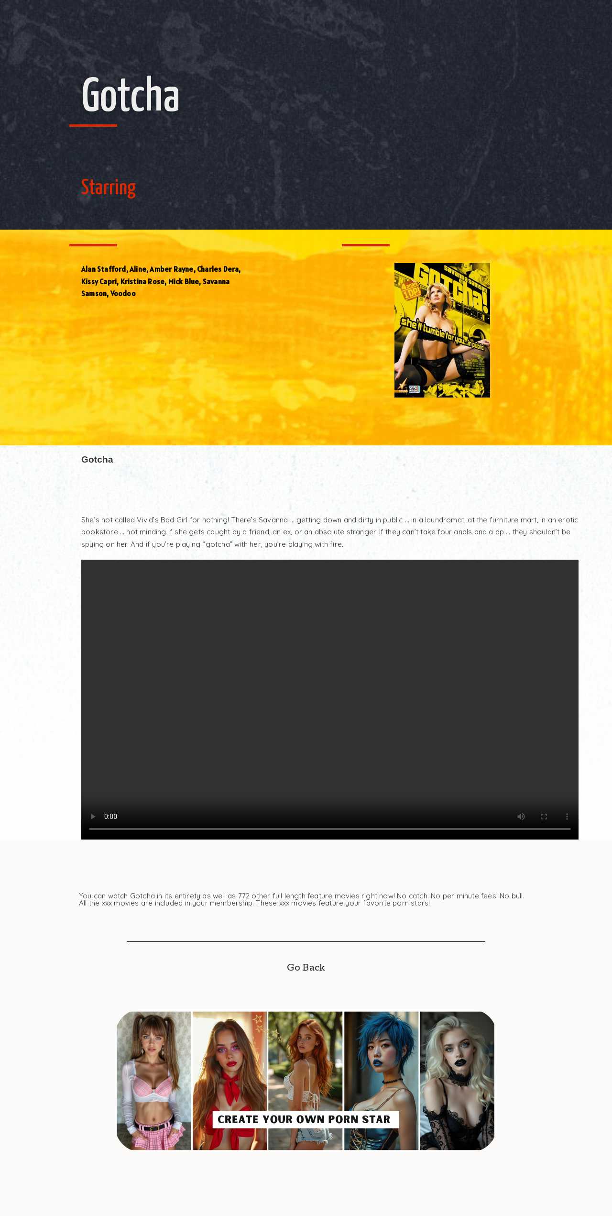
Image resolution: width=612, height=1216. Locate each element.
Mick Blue (183, 281)
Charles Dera (218, 269)
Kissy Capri (99, 281)
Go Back (306, 967)
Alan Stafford (103, 269)
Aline (138, 269)
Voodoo (123, 293)
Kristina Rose (142, 281)
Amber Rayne (171, 269)
